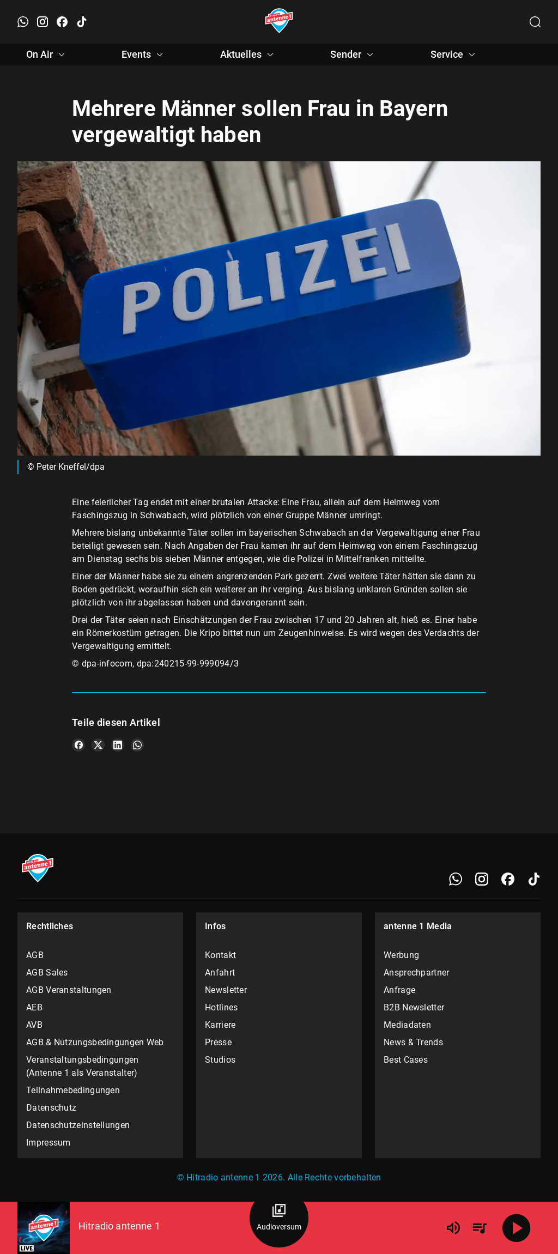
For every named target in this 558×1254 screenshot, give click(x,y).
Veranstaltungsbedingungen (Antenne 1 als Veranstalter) (82, 1066)
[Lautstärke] (453, 1228)
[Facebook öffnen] (62, 21)
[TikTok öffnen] (81, 21)
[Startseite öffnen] (279, 21)
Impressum (48, 1142)
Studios (220, 1060)
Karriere (220, 1025)
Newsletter (226, 990)
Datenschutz (51, 1107)
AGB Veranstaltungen (69, 990)
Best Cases (406, 1060)
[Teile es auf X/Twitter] (98, 745)
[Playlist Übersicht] (479, 1228)
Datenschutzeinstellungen (78, 1125)
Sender (353, 54)
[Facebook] (507, 879)
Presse (218, 1042)
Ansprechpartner (417, 972)
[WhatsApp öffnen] (22, 21)
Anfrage (399, 990)
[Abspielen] (516, 1228)
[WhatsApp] (455, 879)
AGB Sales (47, 972)
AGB (35, 955)
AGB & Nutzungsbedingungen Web (95, 1042)
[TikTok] (534, 879)
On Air (47, 54)
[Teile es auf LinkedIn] (117, 745)
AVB (34, 1025)
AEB (34, 1007)
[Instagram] (481, 879)
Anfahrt (220, 972)
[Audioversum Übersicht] (279, 1218)
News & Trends (413, 1042)
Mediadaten (407, 1025)
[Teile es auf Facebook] (78, 745)
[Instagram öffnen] (42, 21)
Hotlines (221, 1007)
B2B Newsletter (414, 1007)
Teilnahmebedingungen (73, 1090)
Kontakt (220, 955)
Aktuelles (248, 54)
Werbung (401, 955)
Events (144, 54)
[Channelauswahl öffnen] (535, 22)
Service (454, 54)
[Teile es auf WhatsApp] (137, 745)
